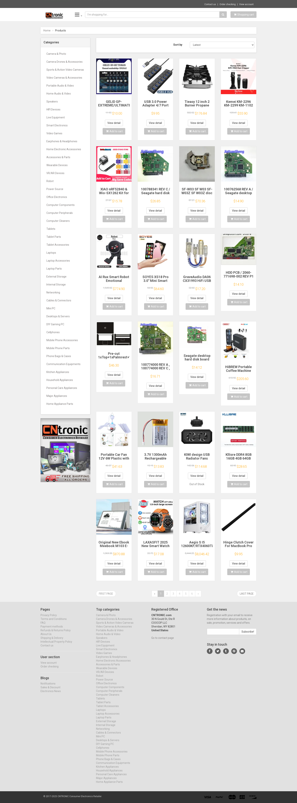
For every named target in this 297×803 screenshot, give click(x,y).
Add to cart (114, 131)
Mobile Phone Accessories (62, 340)
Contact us (210, 4)
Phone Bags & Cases (58, 356)
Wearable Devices (57, 165)
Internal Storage (56, 284)
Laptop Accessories (58, 260)
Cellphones (53, 332)
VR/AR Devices (55, 173)
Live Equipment (55, 117)
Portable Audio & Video (60, 85)
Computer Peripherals (59, 212)
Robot (50, 181)
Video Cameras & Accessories (64, 77)
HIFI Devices (53, 109)
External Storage (56, 276)
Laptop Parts (54, 268)
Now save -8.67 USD (55, 4)
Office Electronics (56, 197)
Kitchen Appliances (57, 372)
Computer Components (60, 204)
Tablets (50, 228)
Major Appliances (56, 395)
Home (47, 30)
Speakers (52, 101)
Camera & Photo (56, 53)
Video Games (54, 133)
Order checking (228, 4)
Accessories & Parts (58, 157)
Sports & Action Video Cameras (65, 69)
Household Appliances (59, 380)
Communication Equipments (63, 364)
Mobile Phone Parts (58, 348)
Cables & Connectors (58, 300)
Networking (53, 292)
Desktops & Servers (58, 316)
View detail (113, 122)
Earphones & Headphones (61, 141)
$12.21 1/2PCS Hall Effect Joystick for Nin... (94, 3)
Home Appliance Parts (59, 403)
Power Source (54, 189)
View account (246, 4)
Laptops (51, 252)
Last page (247, 593)
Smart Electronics (57, 125)
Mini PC (50, 308)
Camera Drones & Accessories (64, 61)
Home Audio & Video (58, 93)
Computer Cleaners (58, 220)
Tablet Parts (53, 236)
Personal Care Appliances (61, 387)
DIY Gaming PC (55, 324)
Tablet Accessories (57, 244)
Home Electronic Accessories (63, 149)
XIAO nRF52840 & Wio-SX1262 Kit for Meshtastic (114, 193)
